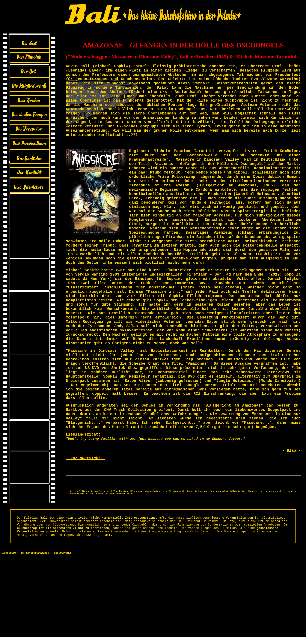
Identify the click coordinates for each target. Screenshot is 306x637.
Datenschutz (62, 632)
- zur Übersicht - (85, 528)
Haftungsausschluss (35, 632)
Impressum (9, 632)
